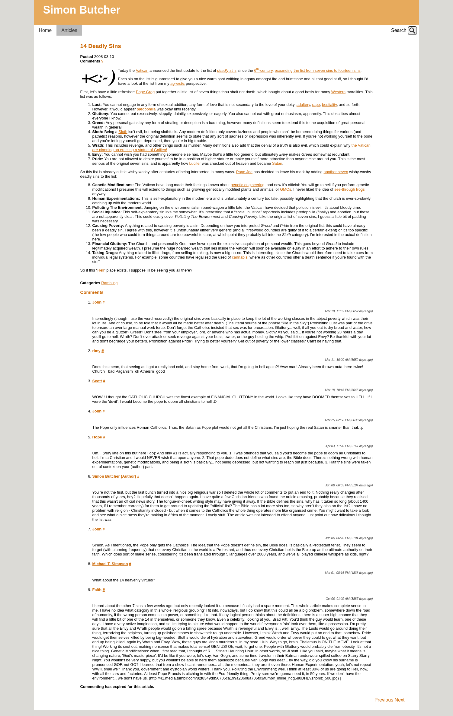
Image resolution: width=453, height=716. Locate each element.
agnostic (177, 83)
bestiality (329, 104)
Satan (277, 163)
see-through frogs (349, 189)
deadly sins (226, 70)
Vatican (142, 70)
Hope (97, 437)
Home (45, 30)
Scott (97, 381)
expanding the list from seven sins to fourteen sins (318, 70)
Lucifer (195, 163)
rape (316, 104)
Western (338, 92)
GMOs (285, 189)
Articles (69, 30)
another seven (336, 172)
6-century (263, 70)
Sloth (122, 131)
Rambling (109, 283)
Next (400, 699)
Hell (101, 270)
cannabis (239, 257)
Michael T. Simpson (110, 564)
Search (398, 30)
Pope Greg (145, 92)
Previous (384, 699)
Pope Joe (244, 172)
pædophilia (146, 109)
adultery (303, 104)
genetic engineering (248, 185)
